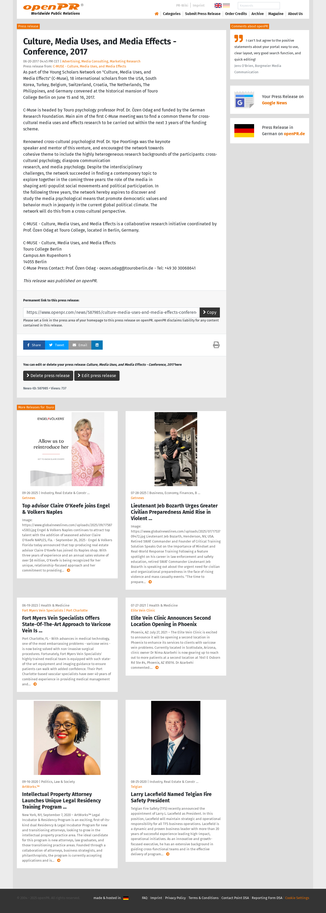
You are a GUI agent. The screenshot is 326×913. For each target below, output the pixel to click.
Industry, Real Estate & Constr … (65, 493)
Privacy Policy (175, 898)
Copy (209, 312)
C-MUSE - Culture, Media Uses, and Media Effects (89, 66)
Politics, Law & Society (58, 782)
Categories (172, 14)
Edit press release (97, 375)
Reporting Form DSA (267, 898)
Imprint (199, 5)
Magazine (276, 14)
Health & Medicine (55, 605)
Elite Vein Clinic (143, 610)
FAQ (144, 898)
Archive (257, 14)
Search (291, 5)
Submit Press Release (203, 14)
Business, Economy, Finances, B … (174, 493)
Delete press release (48, 375)
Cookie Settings (297, 898)
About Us (295, 14)
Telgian (136, 787)
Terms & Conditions (204, 898)
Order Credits (236, 14)
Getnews (28, 498)
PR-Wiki (182, 5)
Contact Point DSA (235, 898)
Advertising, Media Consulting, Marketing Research (101, 61)
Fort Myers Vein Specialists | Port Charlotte (55, 610)
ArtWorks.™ (30, 787)
